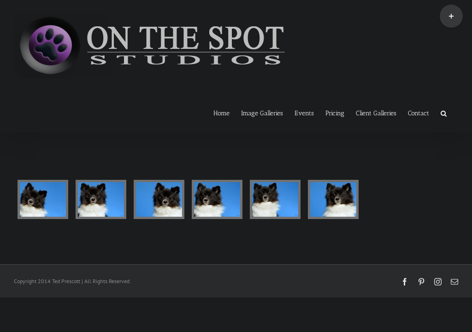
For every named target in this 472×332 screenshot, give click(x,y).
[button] (444, 112)
